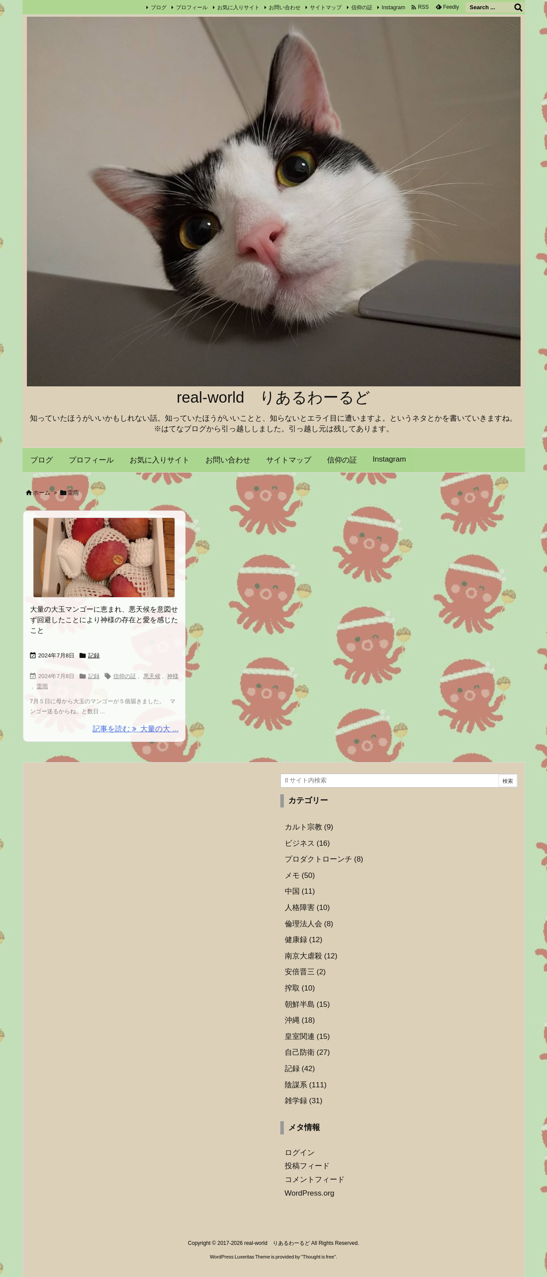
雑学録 (304, 1101)
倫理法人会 (309, 924)
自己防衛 (307, 1052)
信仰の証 (361, 7)
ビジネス (307, 843)
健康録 (304, 940)
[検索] (518, 7)
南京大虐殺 (311, 956)
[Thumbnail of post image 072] (104, 557)
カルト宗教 (309, 827)
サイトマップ (326, 7)
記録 (94, 655)
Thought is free (318, 1256)
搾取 (300, 988)
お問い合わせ (285, 7)
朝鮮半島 (307, 1004)
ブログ (159, 7)
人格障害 (307, 907)
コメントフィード (315, 1179)
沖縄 (300, 1020)
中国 (300, 891)
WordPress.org (310, 1193)
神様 (173, 676)
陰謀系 (306, 1085)
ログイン (300, 1153)
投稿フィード (307, 1166)
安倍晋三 (305, 972)
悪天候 (151, 676)
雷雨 (42, 686)
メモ (300, 875)
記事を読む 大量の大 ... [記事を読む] (136, 729)
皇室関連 (307, 1036)
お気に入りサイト (238, 7)
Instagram (393, 7)
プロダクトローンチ (324, 859)
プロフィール (192, 7)
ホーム (41, 492)
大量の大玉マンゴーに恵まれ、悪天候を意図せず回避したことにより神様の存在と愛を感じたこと (104, 619)
